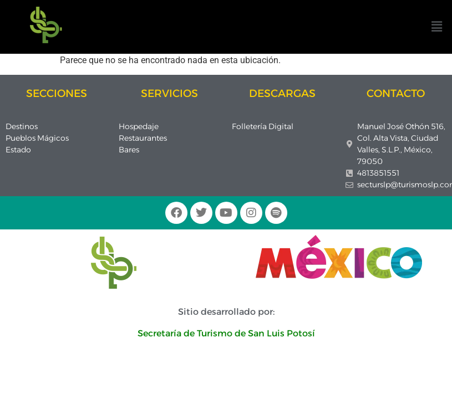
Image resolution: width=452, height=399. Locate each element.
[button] (437, 26)
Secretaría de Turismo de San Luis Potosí (226, 333)
